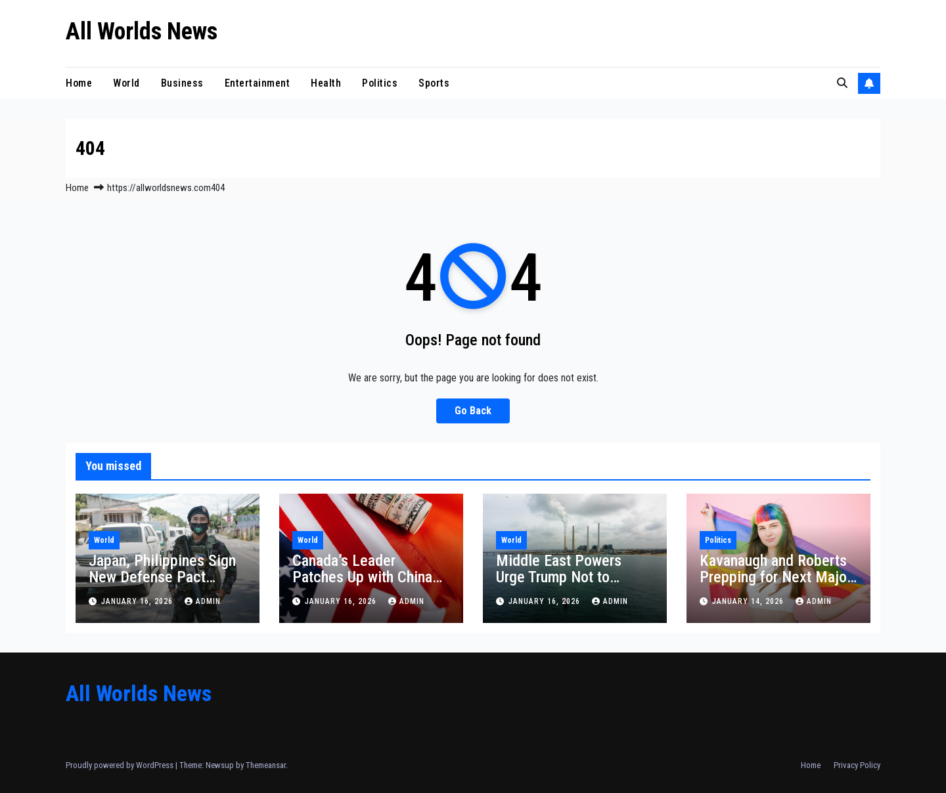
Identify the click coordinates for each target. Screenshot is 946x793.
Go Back (473, 410)
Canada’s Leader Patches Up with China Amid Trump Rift (362, 577)
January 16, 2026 (138, 601)
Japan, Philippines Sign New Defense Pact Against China (162, 577)
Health (326, 83)
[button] (842, 83)
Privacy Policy (857, 765)
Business (182, 83)
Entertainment (257, 83)
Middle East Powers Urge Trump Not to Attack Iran (558, 577)
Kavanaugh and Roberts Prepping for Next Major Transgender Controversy (778, 577)
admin (203, 601)
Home (79, 83)
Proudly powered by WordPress (120, 765)
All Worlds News (141, 31)
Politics (379, 83)
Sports (433, 83)
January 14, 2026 (749, 601)
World (126, 83)
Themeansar (266, 765)
